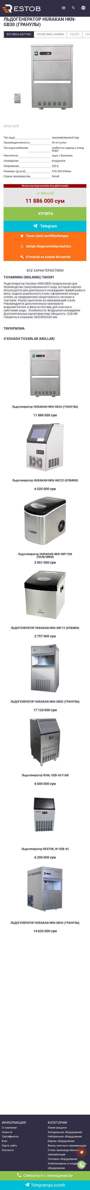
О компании (9, 1127)
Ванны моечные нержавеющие (67, 1145)
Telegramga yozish (45, 1185)
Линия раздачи (57, 1127)
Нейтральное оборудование (65, 1136)
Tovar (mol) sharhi (50, 34)
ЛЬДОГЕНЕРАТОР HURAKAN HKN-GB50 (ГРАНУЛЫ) (45, 923)
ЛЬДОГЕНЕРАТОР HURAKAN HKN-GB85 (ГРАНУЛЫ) (45, 701)
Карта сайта (9, 1145)
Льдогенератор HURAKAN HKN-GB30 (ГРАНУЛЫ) (45, 406)
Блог (5, 1141)
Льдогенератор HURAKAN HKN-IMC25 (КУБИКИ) (45, 480)
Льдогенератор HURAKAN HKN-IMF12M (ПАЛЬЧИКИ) (45, 555)
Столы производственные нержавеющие (64, 1152)
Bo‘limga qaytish (19, 34)
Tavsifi (74, 34)
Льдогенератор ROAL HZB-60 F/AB (45, 775)
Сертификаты (10, 1136)
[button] (83, 8)
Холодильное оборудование (65, 1132)
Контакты (8, 1150)
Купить (45, 213)
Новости (7, 1132)
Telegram (48, 226)
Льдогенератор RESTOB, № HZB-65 (45, 849)
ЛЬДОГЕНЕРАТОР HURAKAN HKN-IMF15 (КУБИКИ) (45, 628)
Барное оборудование (61, 1141)
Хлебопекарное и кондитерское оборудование (67, 1166)
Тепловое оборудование (62, 1159)
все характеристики (45, 270)
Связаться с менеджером (45, 1175)
